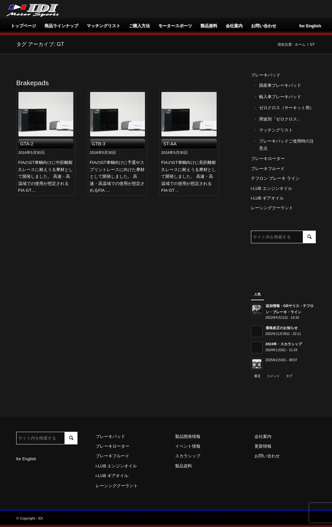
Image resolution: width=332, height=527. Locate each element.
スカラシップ (187, 455)
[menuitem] (23, 26)
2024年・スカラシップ (284, 344)
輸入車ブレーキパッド (280, 96)
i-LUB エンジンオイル (271, 188)
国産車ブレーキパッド (280, 85)
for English (26, 458)
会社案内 (263, 436)
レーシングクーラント (272, 207)
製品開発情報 (187, 436)
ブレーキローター (268, 158)
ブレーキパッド (265, 75)
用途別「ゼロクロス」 (280, 119)
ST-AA (169, 143)
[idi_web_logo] (32, 9)
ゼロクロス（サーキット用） (286, 107)
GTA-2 (26, 143)
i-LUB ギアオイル (267, 198)
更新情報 (263, 446)
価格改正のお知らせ (282, 328)
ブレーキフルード (268, 168)
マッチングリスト (276, 130)
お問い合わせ (267, 455)
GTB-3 (98, 143)
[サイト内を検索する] (283, 237)
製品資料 (183, 466)
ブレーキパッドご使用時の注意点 (286, 144)
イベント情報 (187, 446)
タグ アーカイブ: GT (40, 44)
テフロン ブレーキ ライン (275, 178)
